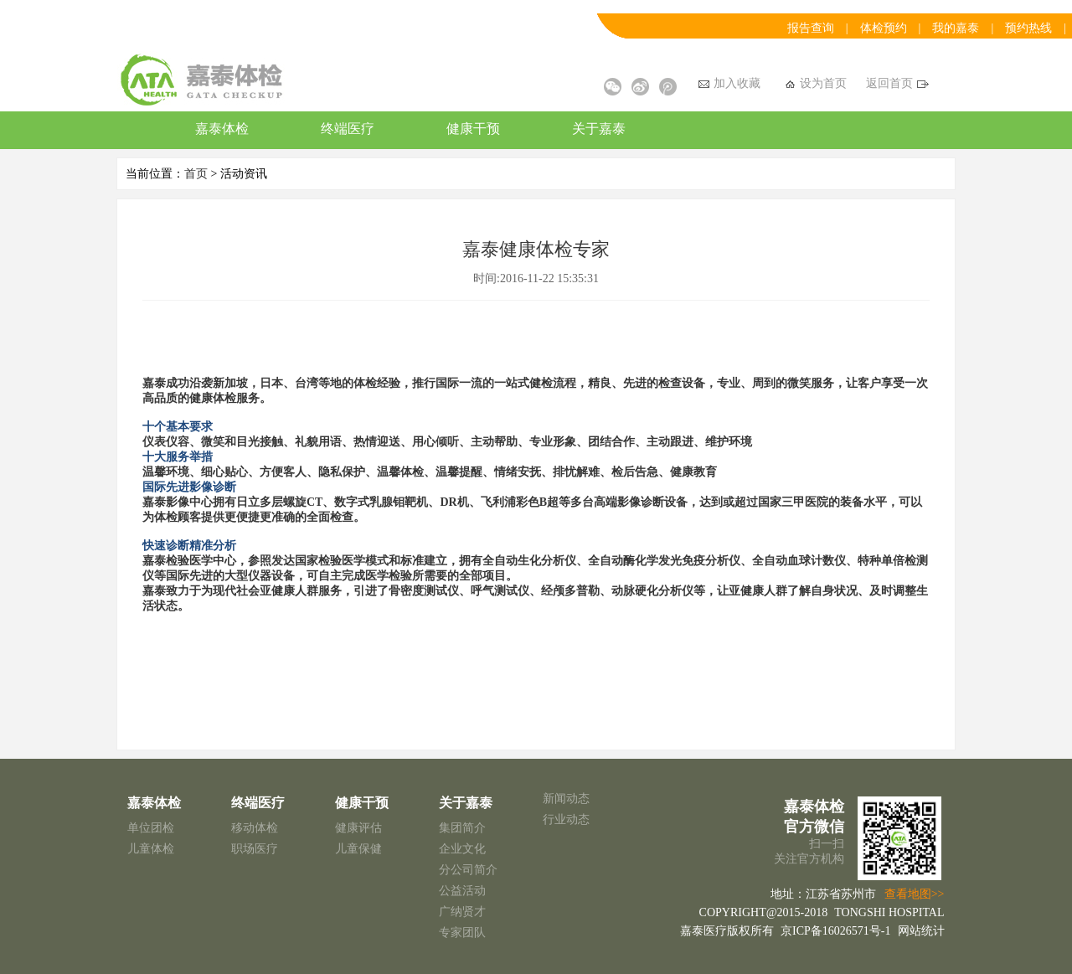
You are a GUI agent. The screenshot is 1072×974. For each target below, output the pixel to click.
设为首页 (816, 83)
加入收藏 (729, 83)
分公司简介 (468, 869)
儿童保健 (358, 849)
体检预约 (883, 28)
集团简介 (462, 828)
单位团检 (150, 828)
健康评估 (358, 828)
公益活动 (462, 890)
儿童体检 (150, 849)
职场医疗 (254, 849)
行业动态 (566, 819)
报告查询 (810, 28)
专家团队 (462, 932)
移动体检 (254, 828)
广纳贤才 (462, 911)
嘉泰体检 (222, 128)
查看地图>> (914, 894)
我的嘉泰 (955, 28)
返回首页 (897, 83)
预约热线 (1028, 28)
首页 (196, 173)
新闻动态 (566, 798)
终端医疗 (347, 128)
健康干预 (473, 128)
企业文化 (462, 849)
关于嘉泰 (599, 128)
